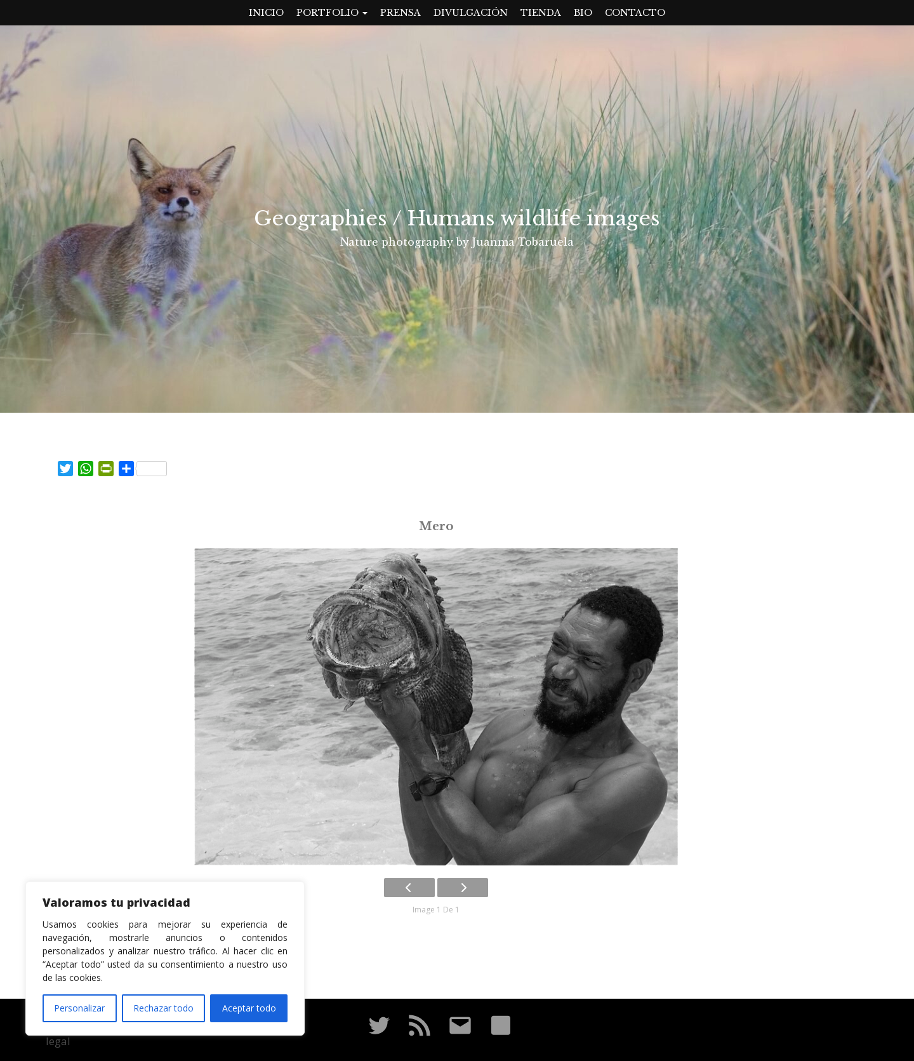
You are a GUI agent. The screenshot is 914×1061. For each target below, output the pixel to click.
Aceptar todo (249, 1008)
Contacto (635, 12)
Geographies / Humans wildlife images (457, 218)
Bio (583, 12)
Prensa (400, 12)
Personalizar (79, 1008)
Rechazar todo (163, 1008)
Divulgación (471, 12)
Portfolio (332, 12)
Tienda (540, 12)
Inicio (266, 12)
